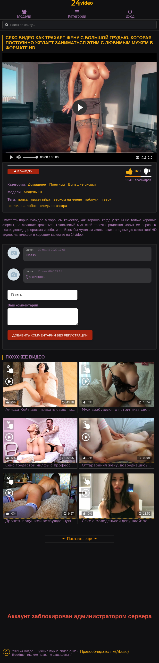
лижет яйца (40, 199)
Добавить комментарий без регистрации (50, 335)
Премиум (57, 184)
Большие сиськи (82, 184)
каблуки (92, 199)
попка (23, 199)
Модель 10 (33, 192)
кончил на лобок (22, 206)
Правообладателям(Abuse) (104, 651)
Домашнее (37, 184)
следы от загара (53, 206)
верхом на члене (68, 199)
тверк (106, 199)
